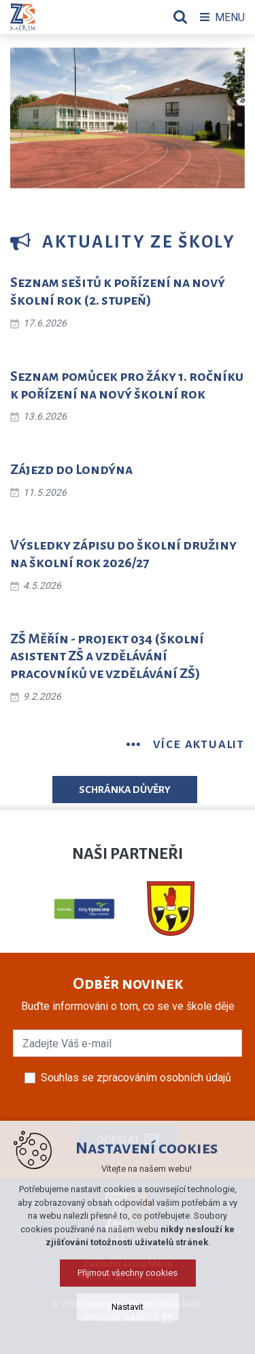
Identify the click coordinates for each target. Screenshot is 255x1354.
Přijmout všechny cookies (127, 1324)
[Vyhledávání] (180, 17)
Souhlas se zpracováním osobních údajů (136, 1077)
